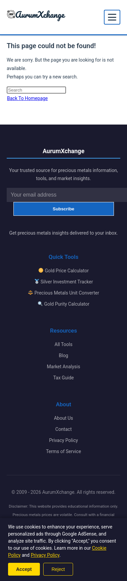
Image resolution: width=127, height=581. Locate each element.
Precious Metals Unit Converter (63, 293)
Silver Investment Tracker (64, 281)
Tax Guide (63, 377)
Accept (24, 569)
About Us (63, 418)
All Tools (63, 344)
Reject (58, 569)
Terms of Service (63, 451)
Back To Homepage (27, 98)
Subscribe (63, 208)
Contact (63, 429)
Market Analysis (63, 366)
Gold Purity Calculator (63, 304)
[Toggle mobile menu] (112, 17)
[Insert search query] (36, 90)
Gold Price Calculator (63, 270)
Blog (63, 355)
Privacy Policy (63, 440)
